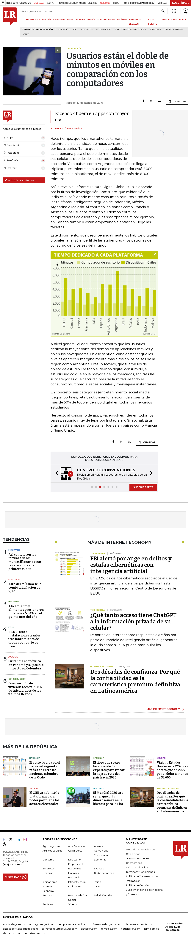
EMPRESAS (59, 19)
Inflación (64, 29)
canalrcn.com (89, 932)
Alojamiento (103, 29)
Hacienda (13, 606)
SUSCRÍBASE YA (143, 491)
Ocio (97, 890)
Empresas (48, 872)
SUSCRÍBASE (180, 2)
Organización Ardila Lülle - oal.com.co (174, 930)
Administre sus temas (19, 180)
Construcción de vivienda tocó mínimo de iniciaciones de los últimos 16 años (25, 693)
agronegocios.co (45, 928)
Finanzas (48, 876)
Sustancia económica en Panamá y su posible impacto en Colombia (26, 669)
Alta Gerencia (76, 850)
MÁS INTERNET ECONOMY (163, 713)
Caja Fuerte (75, 854)
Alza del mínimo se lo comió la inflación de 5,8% (24, 592)
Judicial (34, 792)
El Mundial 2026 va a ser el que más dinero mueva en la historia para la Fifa (108, 802)
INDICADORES (170, 19)
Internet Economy (168, 792)
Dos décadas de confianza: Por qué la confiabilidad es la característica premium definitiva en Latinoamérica (135, 686)
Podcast (48, 899)
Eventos (99, 872)
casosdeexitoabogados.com (20, 932)
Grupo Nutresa (174, 29)
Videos (72, 908)
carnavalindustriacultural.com (59, 932)
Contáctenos (134, 866)
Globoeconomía (104, 876)
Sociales (48, 908)
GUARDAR (177, 101)
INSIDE (183, 19)
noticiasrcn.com (130, 932)
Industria (14, 555)
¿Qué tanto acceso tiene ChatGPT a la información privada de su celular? (133, 626)
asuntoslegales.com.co (17, 928)
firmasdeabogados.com (107, 928)
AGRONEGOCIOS (106, 19)
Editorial (14, 584)
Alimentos (86, 29)
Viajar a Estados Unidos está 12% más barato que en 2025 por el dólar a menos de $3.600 (172, 773)
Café (26, 34)
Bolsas (161, 762)
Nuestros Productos (138, 862)
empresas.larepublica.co (74, 928)
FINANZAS (32, 19)
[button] (56, 476)
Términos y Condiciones (140, 875)
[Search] (162, 11)
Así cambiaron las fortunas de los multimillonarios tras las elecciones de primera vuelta (25, 566)
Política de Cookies (137, 889)
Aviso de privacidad (138, 871)
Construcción (17, 683)
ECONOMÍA (45, 19)
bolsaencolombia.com (140, 928)
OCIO (70, 19)
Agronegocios (51, 850)
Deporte (98, 792)
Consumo (48, 863)
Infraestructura (77, 885)
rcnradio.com (109, 932)
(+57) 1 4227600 (13, 868)
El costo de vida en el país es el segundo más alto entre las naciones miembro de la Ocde (44, 773)
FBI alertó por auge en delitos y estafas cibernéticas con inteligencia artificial (131, 569)
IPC (75, 29)
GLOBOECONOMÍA (85, 19)
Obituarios (74, 890)
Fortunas (155, 29)
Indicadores (50, 885)
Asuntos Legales (52, 854)
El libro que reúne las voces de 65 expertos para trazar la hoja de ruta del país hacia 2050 (109, 773)
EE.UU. (11, 632)
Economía (100, 863)
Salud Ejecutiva (103, 899)
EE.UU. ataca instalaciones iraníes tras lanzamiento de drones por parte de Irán (24, 644)
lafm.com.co (151, 932)
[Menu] (23, 19)
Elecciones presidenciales (130, 29)
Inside (97, 885)
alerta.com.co (11, 937)
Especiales (74, 872)
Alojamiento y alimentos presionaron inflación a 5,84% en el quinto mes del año (26, 616)
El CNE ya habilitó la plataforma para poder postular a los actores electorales (44, 802)
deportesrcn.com (34, 937)
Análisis (13, 661)
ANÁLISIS (122, 19)
